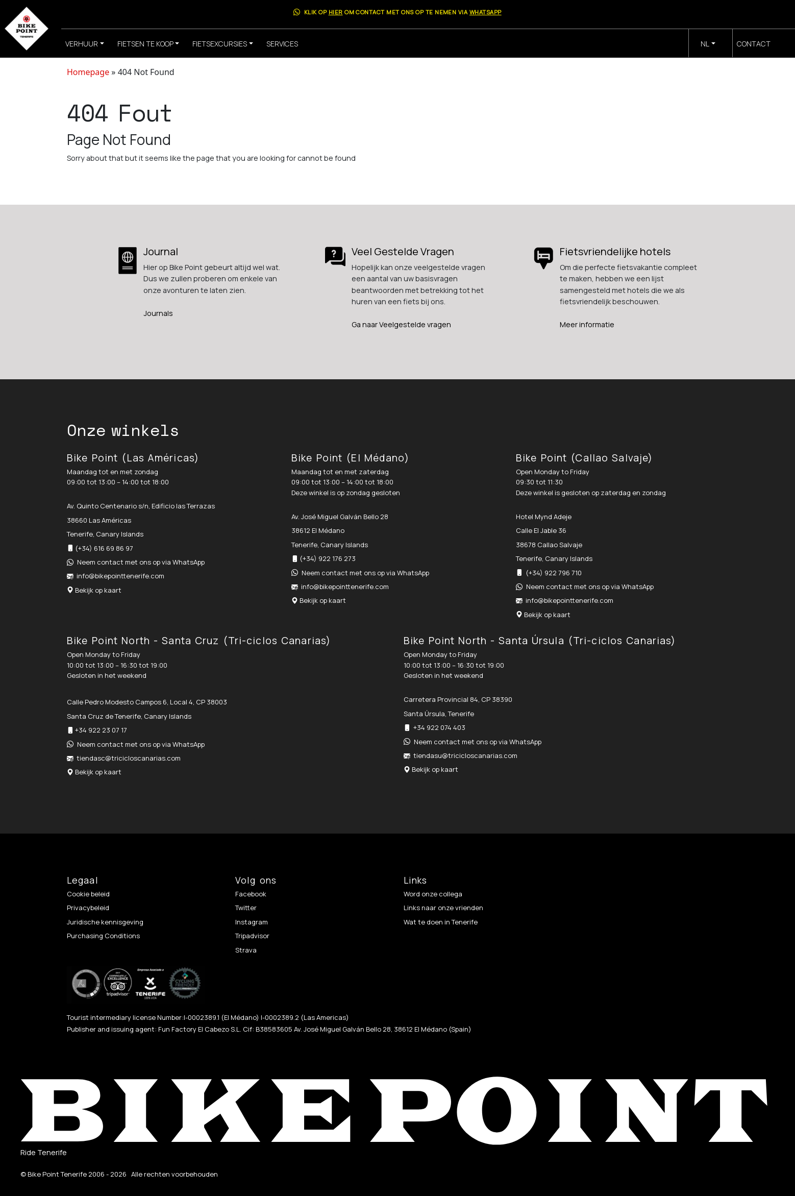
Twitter (246, 907)
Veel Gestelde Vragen (403, 251)
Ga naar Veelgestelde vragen (401, 324)
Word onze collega (433, 893)
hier (336, 12)
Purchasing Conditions (103, 935)
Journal (160, 251)
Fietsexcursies (219, 43)
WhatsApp (485, 12)
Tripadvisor (252, 935)
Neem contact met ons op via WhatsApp (141, 562)
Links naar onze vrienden (443, 907)
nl (705, 43)
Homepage (88, 72)
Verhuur (81, 43)
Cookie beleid (88, 893)
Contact (754, 43)
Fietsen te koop (145, 43)
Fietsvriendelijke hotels (615, 251)
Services (282, 43)
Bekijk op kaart (98, 590)
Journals (158, 313)
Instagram (251, 921)
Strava (246, 950)
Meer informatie (587, 324)
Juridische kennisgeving (105, 921)
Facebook (250, 893)
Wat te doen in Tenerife (441, 921)
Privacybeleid (88, 907)
